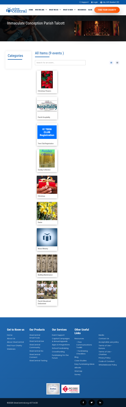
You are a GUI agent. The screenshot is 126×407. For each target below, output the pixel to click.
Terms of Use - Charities (105, 353)
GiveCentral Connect (34, 355)
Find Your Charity (107, 10)
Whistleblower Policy (108, 364)
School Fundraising (60, 348)
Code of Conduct (107, 361)
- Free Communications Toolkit (84, 345)
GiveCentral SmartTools (34, 336)
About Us (11, 338)
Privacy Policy (104, 358)
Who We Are (39, 10)
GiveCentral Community (34, 346)
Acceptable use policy (109, 342)
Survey (77, 374)
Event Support (58, 335)
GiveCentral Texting (38, 360)
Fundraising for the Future (60, 356)
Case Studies (81, 360)
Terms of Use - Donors (105, 347)
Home (31, 10)
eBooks (78, 367)
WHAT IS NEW (68, 10)
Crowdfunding (58, 351)
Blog (90, 10)
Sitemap (78, 371)
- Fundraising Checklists (82, 352)
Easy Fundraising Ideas (84, 364)
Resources (82, 10)
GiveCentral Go (36, 351)
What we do (53, 10)
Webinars (11, 349)
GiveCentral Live (36, 341)
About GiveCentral (15, 342)
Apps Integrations (61, 344)
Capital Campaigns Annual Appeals (61, 340)
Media (101, 335)
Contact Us (104, 338)
